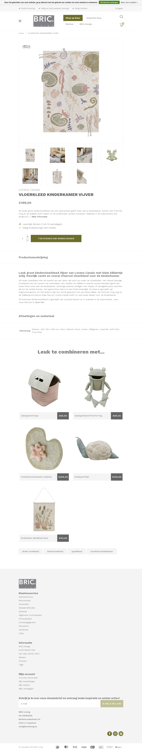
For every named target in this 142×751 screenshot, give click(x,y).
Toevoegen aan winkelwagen (56, 238)
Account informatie (28, 678)
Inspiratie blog (93, 18)
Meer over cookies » (129, 2)
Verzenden (24, 604)
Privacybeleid (25, 619)
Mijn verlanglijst (26, 688)
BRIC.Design (86, 24)
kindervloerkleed (55, 551)
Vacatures (23, 629)
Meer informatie (39, 216)
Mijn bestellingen (27, 681)
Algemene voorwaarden (30, 615)
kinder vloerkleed (30, 551)
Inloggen (119, 8)
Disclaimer (24, 626)
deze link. (39, 302)
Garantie (23, 611)
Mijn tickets (24, 685)
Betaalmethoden (27, 608)
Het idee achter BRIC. (29, 654)
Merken (70, 24)
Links (21, 633)
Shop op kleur (73, 18)
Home (21, 33)
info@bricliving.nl (28, 726)
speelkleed (77, 551)
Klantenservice (26, 597)
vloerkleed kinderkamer (101, 551)
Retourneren (25, 600)
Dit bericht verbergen (109, 2)
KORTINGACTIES (27, 650)
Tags (21, 664)
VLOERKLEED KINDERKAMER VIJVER (43, 33)
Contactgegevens (27, 622)
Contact (23, 661)
